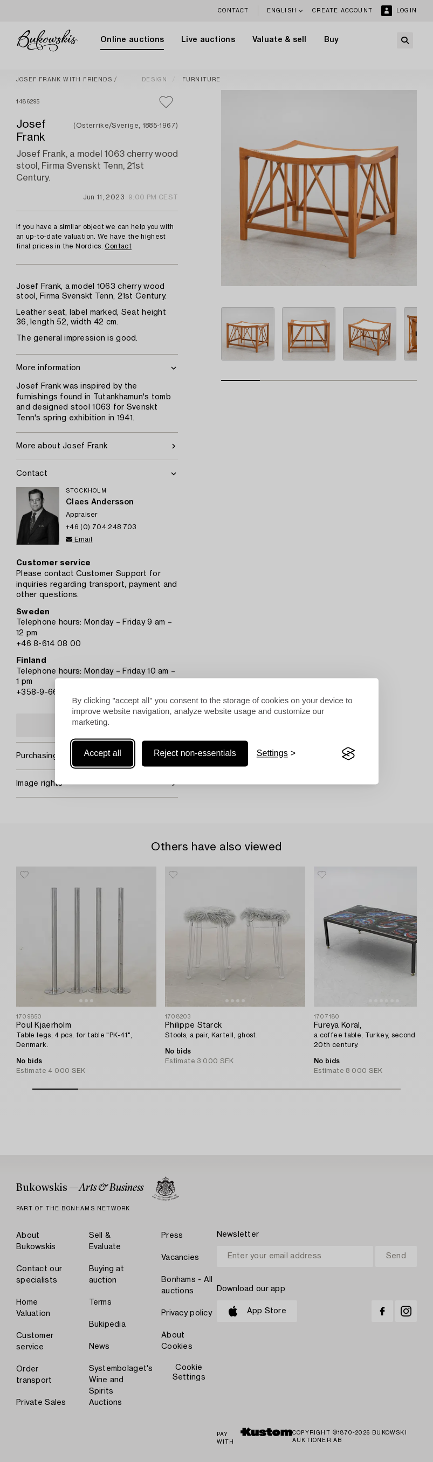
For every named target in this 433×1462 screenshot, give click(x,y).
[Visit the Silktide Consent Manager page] (348, 754)
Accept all (102, 753)
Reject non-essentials (195, 753)
